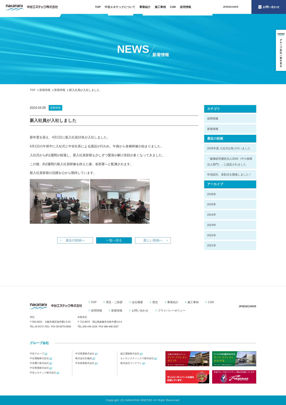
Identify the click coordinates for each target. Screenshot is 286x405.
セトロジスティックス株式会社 (137, 358)
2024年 (211, 214)
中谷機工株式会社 (39, 363)
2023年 (211, 225)
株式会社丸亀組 (83, 358)
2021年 (211, 245)
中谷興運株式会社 (39, 367)
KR (236, 7)
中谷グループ (37, 353)
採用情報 (185, 7)
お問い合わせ (140, 310)
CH (232, 7)
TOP (98, 7)
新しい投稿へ (152, 240)
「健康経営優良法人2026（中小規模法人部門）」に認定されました (229, 161)
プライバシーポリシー (172, 310)
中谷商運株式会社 (84, 353)
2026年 (211, 194)
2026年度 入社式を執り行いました (228, 148)
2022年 (211, 235)
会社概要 (137, 302)
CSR (173, 7)
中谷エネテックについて (120, 7)
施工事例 (160, 7)
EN (228, 7)
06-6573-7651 (42, 326)
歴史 (155, 302)
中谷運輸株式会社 (39, 358)
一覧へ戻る (114, 240)
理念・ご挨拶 (114, 302)
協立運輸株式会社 (129, 353)
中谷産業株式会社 (84, 363)
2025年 (211, 204)
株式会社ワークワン (131, 363)
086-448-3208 (89, 326)
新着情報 (212, 128)
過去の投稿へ (75, 240)
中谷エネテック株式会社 (43, 372)
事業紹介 (145, 7)
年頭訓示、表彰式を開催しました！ (229, 174)
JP (224, 7)
